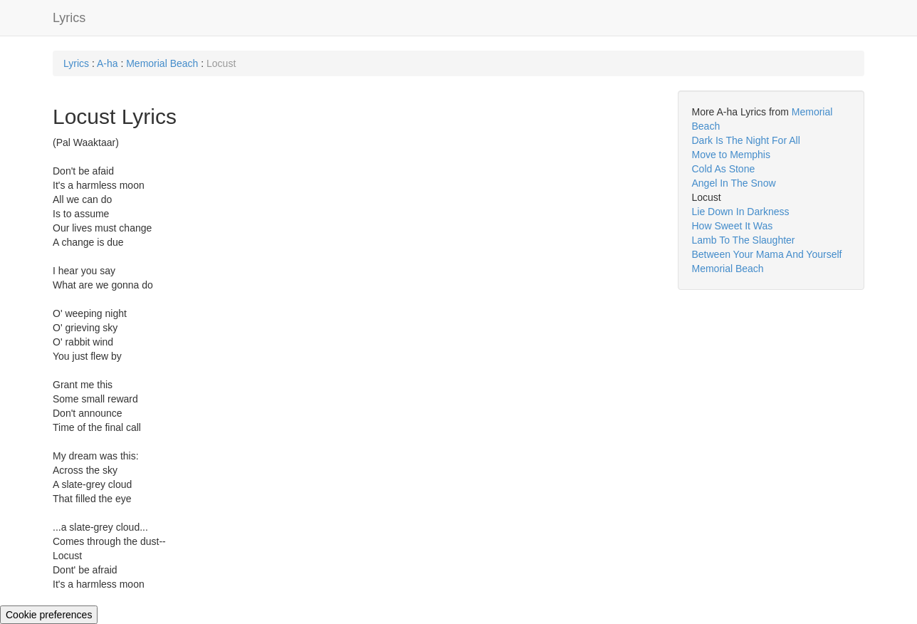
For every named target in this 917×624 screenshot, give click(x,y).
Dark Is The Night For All (746, 140)
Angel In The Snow (734, 183)
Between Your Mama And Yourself (767, 254)
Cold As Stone (723, 169)
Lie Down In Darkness (741, 211)
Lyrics (69, 18)
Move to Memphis (731, 154)
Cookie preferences (49, 614)
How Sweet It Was (732, 226)
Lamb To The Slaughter (743, 240)
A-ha (107, 63)
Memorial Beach (162, 63)
